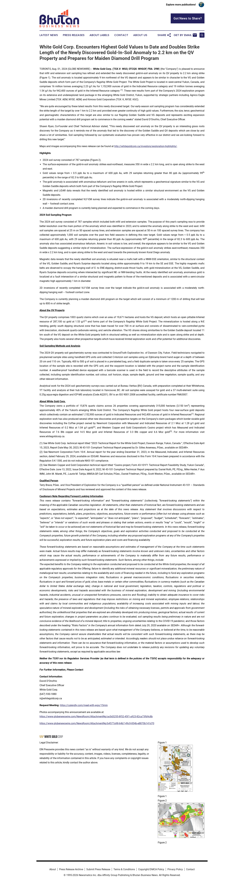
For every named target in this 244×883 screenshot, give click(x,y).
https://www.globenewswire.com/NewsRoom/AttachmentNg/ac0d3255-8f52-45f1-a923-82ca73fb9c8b (96, 716)
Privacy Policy (175, 869)
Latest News (49, 35)
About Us (140, 35)
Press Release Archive (71, 869)
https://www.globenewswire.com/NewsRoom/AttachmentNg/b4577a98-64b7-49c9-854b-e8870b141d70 (97, 723)
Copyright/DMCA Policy (151, 869)
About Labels (99, 35)
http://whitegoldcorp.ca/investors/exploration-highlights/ (145, 146)
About (52, 869)
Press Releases (73, 35)
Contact (121, 35)
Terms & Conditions (124, 869)
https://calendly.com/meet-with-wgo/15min (84, 705)
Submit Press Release (98, 869)
